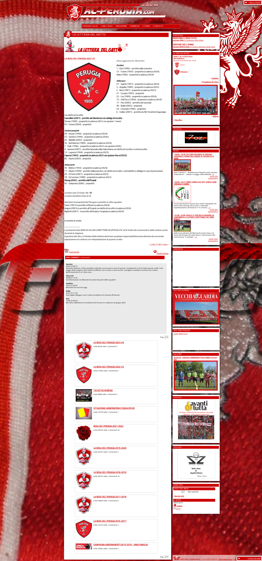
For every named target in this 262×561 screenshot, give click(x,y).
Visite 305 (214, 176)
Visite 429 (214, 210)
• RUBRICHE (135, 26)
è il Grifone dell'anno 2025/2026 (194, 47)
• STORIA (146, 26)
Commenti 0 (213, 178)
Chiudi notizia (160, 253)
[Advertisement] (181, 268)
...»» (213, 174)
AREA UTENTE (254, 3)
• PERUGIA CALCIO (90, 26)
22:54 (178, 509)
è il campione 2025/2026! (188, 40)
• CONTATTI (158, 26)
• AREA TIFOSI (107, 26)
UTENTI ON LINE (254, 558)
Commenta (71, 252)
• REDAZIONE (121, 26)
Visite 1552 (213, 239)
